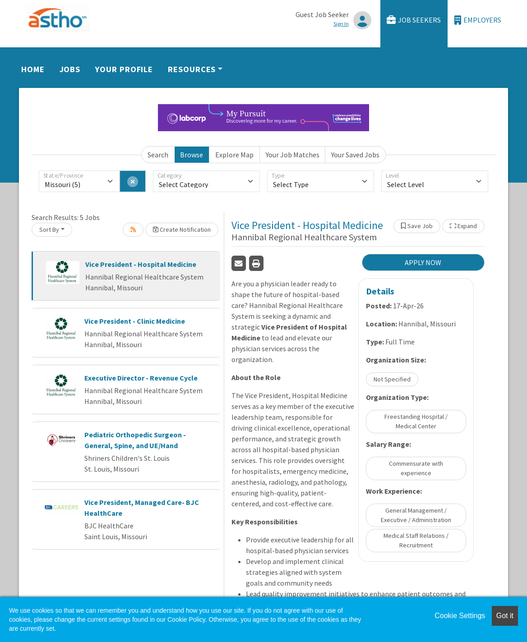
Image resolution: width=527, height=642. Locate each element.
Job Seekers (414, 20)
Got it (504, 615)
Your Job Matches (292, 154)
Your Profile (124, 69)
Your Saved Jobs (355, 154)
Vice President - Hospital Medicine (140, 264)
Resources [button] (192, 69)
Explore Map (234, 154)
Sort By (49, 229)
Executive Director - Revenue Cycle (141, 377)
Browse (191, 154)
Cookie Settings (460, 615)
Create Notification (182, 229)
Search (158, 154)
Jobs (70, 69)
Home (33, 69)
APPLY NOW (423, 262)
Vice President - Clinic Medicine (134, 321)
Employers (477, 20)
